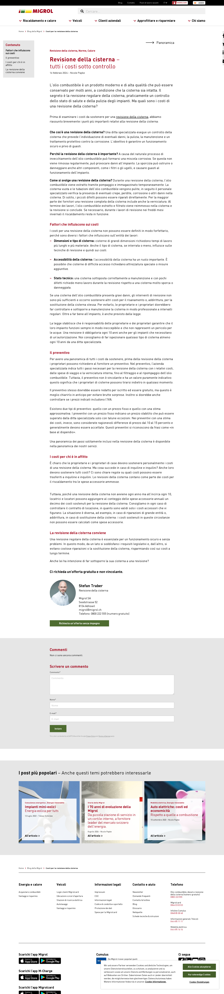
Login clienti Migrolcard (68, 892)
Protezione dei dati (103, 908)
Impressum (100, 892)
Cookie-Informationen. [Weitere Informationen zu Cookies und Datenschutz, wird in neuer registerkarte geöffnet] (155, 981)
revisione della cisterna (132, 116)
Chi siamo (196, 20)
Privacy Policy (91, 736)
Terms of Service (104, 736)
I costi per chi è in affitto (15, 63)
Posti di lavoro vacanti (149, 2)
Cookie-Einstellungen (199, 981)
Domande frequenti (141, 896)
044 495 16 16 (176, 929)
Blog (120, 2)
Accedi (201, 3)
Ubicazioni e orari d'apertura (70, 896)
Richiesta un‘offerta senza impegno (79, 623)
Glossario (137, 908)
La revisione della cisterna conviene (15, 71)
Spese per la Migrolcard (106, 912)
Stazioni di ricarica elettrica (69, 900)
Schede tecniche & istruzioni (146, 916)
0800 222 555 (176, 896)
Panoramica (160, 42)
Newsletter (138, 892)
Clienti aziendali (108, 20)
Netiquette (137, 912)
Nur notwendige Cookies (199, 974)
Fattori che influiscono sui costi (18, 52)
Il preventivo (12, 57)
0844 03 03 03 (176, 904)
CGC (97, 896)
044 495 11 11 (176, 921)
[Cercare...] (145, 11)
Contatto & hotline (141, 900)
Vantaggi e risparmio (28, 896)
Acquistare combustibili (29, 892)
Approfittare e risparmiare (154, 20)
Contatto (131, 2)
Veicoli (75, 20)
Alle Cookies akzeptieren (199, 966)
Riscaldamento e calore (37, 20)
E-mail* (53, 713)
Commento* (55, 672)
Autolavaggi (62, 904)
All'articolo (32, 835)
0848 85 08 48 (176, 913)
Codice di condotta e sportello (109, 904)
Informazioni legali (103, 900)
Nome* (53, 700)
